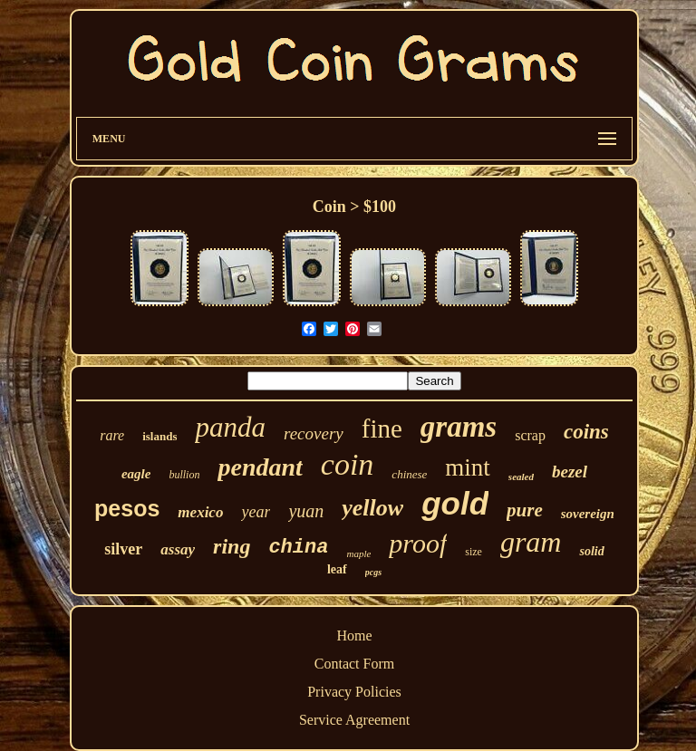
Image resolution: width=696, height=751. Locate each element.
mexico (200, 512)
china (298, 547)
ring (231, 546)
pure (525, 510)
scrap (530, 435)
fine (382, 428)
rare (112, 435)
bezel (569, 471)
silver (123, 549)
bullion (184, 474)
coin (347, 464)
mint (467, 467)
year (255, 512)
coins (586, 431)
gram (531, 541)
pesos (127, 508)
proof (418, 543)
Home (354, 635)
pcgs (373, 572)
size (473, 551)
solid (591, 551)
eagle (135, 474)
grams (458, 426)
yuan (306, 511)
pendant (260, 467)
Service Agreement (354, 719)
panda (230, 427)
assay (177, 549)
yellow (372, 508)
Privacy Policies (354, 691)
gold (454, 503)
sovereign (587, 513)
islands (159, 436)
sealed (521, 476)
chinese (409, 474)
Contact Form (354, 663)
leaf (337, 569)
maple (358, 553)
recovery (313, 433)
